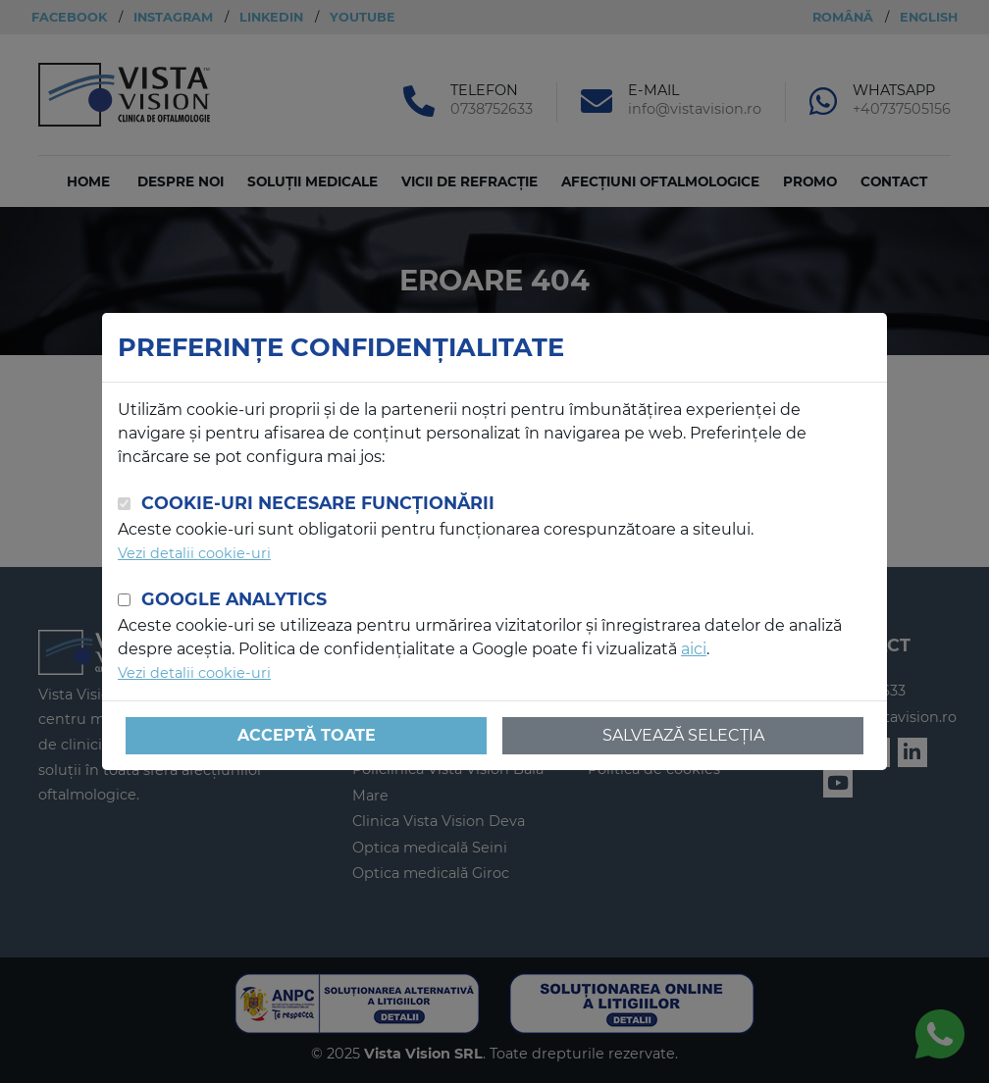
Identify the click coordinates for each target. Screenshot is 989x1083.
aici (693, 649)
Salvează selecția (683, 735)
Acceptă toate (306, 735)
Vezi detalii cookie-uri (194, 553)
